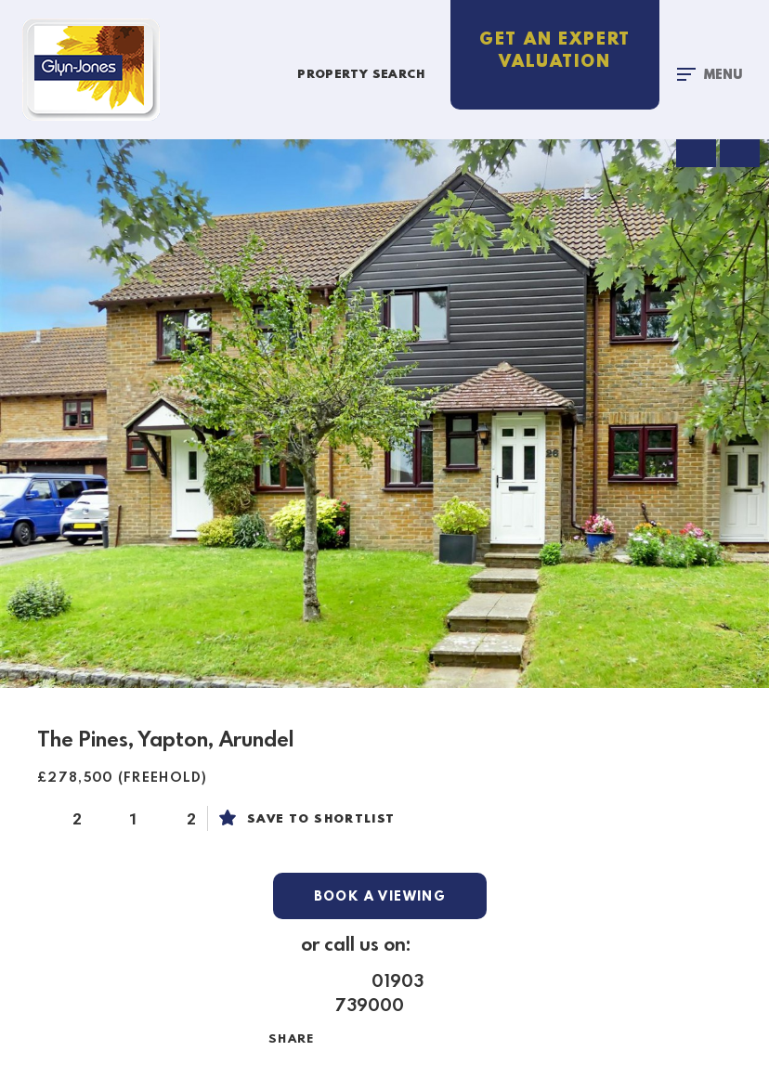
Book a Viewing (380, 896)
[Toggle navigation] (709, 74)
